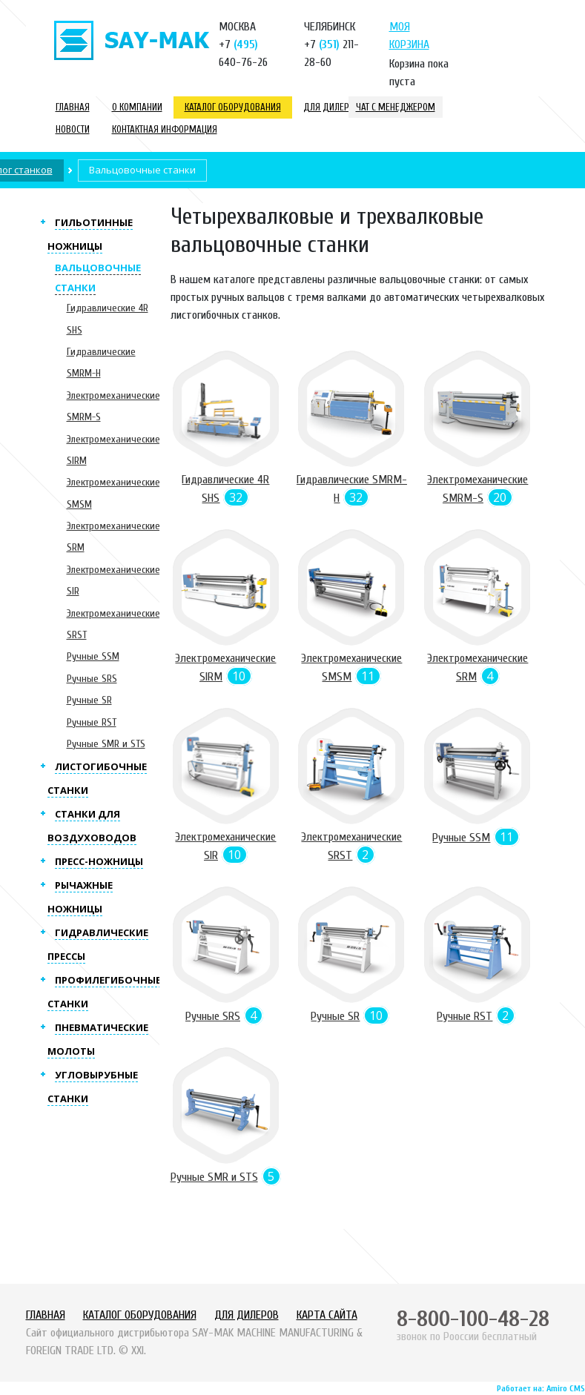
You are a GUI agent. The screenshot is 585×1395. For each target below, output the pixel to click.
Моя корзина (409, 35)
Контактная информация (164, 129)
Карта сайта (327, 1315)
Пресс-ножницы (99, 861)
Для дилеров (331, 107)
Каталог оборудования (233, 107)
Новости (73, 129)
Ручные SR (89, 700)
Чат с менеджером (395, 107)
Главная (73, 107)
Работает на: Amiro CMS (541, 1388)
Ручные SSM (93, 656)
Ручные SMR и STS (106, 744)
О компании (137, 107)
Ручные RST (91, 722)
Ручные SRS (92, 678)
